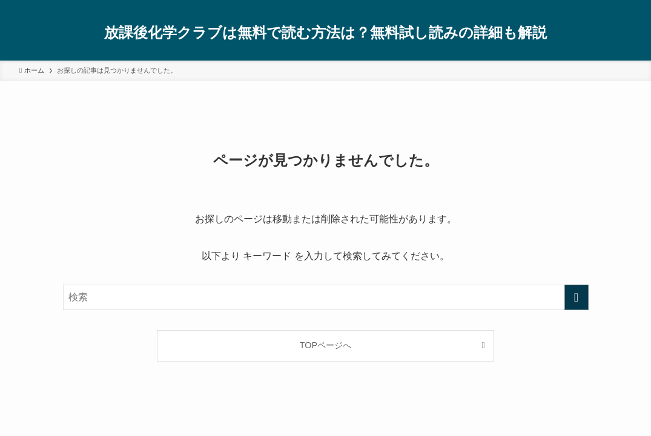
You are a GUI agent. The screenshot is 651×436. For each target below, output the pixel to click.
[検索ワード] (326, 297)
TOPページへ (325, 345)
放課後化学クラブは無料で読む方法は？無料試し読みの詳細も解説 (325, 32)
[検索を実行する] (576, 297)
